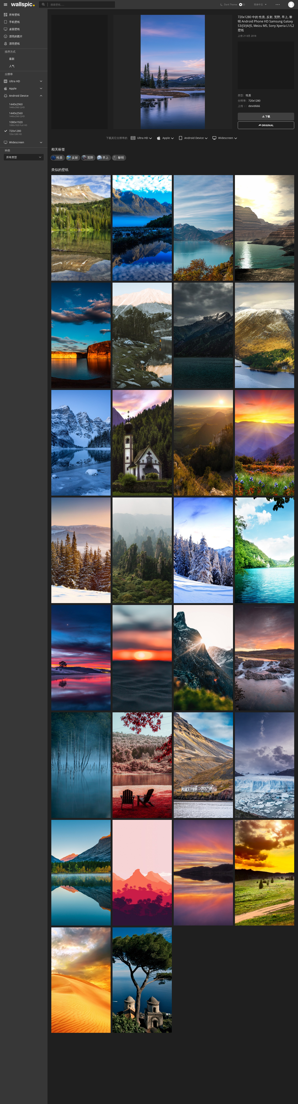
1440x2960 (16, 104)
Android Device (193, 138)
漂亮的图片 (13, 36)
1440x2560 (16, 113)
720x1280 (28, 130)
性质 (248, 95)
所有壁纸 (12, 14)
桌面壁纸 (12, 29)
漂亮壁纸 (12, 43)
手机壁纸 (12, 22)
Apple (165, 138)
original (265, 125)
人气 (11, 66)
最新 (11, 59)
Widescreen (224, 138)
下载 (266, 116)
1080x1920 (16, 122)
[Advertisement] (79, 72)
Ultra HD (141, 138)
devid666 (254, 106)
